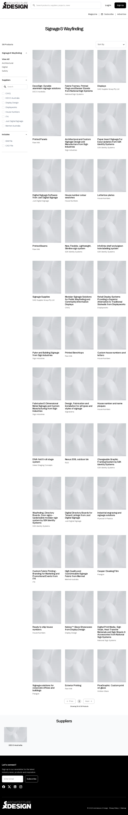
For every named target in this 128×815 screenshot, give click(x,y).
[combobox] (111, 44)
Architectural (7, 63)
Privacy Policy (114, 808)
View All (5, 59)
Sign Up (120, 5)
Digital (5, 67)
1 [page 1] (79, 701)
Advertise (121, 14)
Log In (108, 5)
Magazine (92, 14)
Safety (5, 71)
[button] (14, 53)
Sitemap (123, 808)
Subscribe (107, 14)
